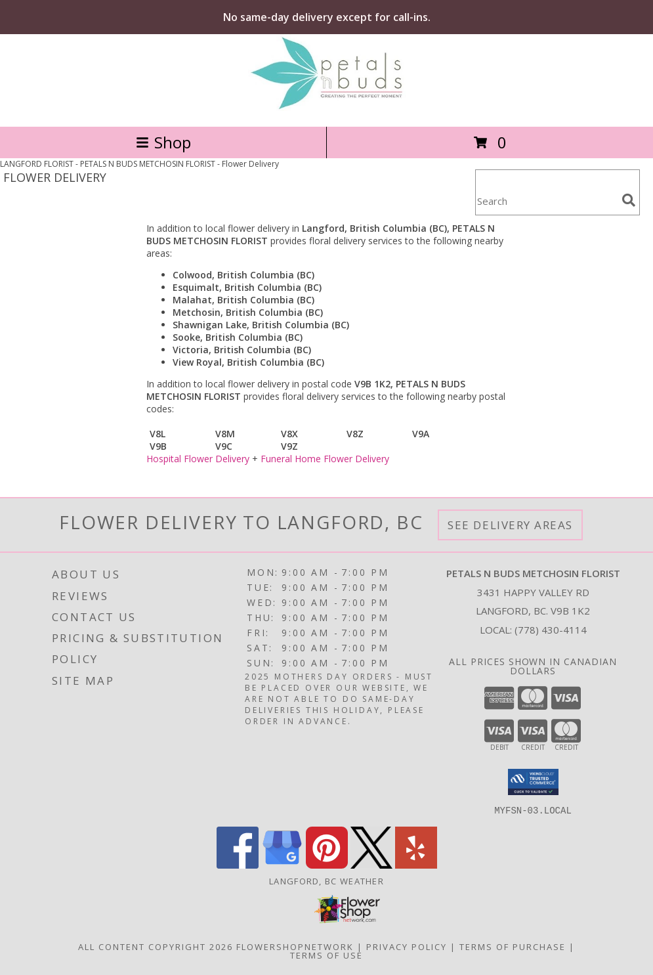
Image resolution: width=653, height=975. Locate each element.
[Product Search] (546, 200)
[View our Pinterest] (327, 864)
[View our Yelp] (416, 864)
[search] (628, 200)
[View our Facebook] (238, 864)
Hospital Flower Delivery (197, 458)
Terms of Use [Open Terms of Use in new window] (326, 955)
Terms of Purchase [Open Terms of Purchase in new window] (512, 946)
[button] (533, 782)
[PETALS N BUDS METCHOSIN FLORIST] (327, 107)
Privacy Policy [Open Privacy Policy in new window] (406, 946)
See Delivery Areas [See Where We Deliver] (510, 524)
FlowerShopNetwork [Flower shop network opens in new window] (295, 946)
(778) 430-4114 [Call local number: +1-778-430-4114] (551, 629)
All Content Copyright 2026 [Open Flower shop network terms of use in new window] (155, 946)
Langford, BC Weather (326, 880)
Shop (163, 142)
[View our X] (371, 864)
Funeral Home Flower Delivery (325, 458)
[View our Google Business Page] (282, 864)
